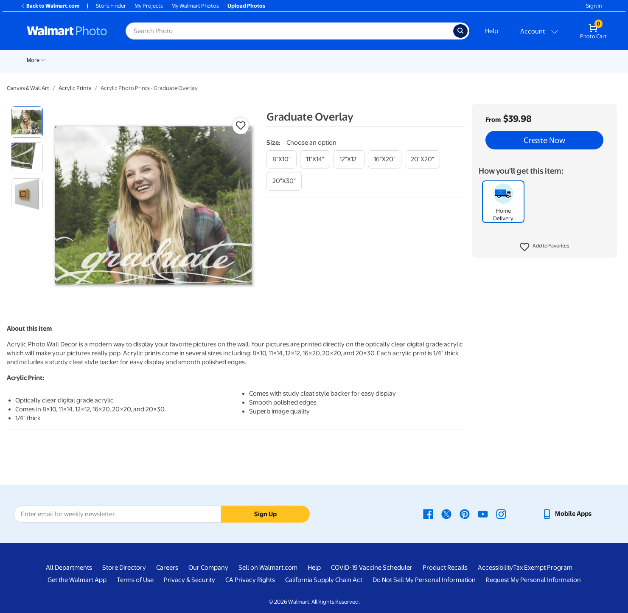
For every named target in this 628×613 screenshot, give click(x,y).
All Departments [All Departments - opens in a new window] (69, 567)
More (591, 60)
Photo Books (416, 60)
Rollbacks (35, 60)
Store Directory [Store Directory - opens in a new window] (124, 567)
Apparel (482, 60)
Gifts (452, 60)
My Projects (149, 6)
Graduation (107, 60)
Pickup (164, 60)
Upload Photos (246, 6)
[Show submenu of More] (601, 59)
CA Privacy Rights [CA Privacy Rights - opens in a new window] (250, 580)
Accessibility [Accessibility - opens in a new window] (495, 567)
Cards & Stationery (239, 60)
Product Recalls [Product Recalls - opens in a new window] (445, 567)
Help (491, 31)
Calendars (558, 60)
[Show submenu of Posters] (299, 59)
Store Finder (111, 6)
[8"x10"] (281, 159)
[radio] (27, 122)
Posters (285, 60)
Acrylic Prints (75, 88)
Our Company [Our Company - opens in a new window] (208, 567)
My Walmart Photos (195, 6)
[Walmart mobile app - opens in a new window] (567, 513)
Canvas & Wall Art (330, 60)
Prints (195, 60)
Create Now (544, 140)
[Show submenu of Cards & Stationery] (265, 59)
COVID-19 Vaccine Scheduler (371, 567)
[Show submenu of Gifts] (462, 59)
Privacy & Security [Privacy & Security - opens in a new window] (189, 580)
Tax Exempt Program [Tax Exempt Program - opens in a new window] (542, 567)
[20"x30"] (284, 181)
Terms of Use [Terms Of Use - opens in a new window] (135, 580)
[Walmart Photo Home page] (67, 31)
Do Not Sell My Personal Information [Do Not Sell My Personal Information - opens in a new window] (424, 580)
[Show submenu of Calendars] (574, 59)
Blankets (376, 60)
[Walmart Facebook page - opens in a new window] (428, 513)
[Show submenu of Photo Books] (436, 59)
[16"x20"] (384, 159)
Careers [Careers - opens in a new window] (167, 567)
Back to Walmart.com (49, 6)
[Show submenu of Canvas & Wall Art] (355, 59)
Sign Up (265, 514)
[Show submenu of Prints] (205, 59)
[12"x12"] (349, 159)
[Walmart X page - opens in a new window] (446, 513)
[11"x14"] (315, 159)
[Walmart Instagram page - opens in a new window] (501, 513)
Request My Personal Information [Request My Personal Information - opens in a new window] (533, 580)
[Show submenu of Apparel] (496, 59)
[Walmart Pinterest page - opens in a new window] (465, 513)
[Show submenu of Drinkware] (535, 59)
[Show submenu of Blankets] (390, 59)
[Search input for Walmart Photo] (289, 30)
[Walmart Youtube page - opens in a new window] (483, 513)
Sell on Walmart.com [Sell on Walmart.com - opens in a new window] (267, 567)
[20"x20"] (422, 159)
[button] (545, 247)
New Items (70, 60)
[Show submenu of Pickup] (176, 59)
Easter (139, 60)
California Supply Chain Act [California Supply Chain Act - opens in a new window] (323, 580)
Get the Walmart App (77, 580)
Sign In (594, 6)
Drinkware (519, 60)
